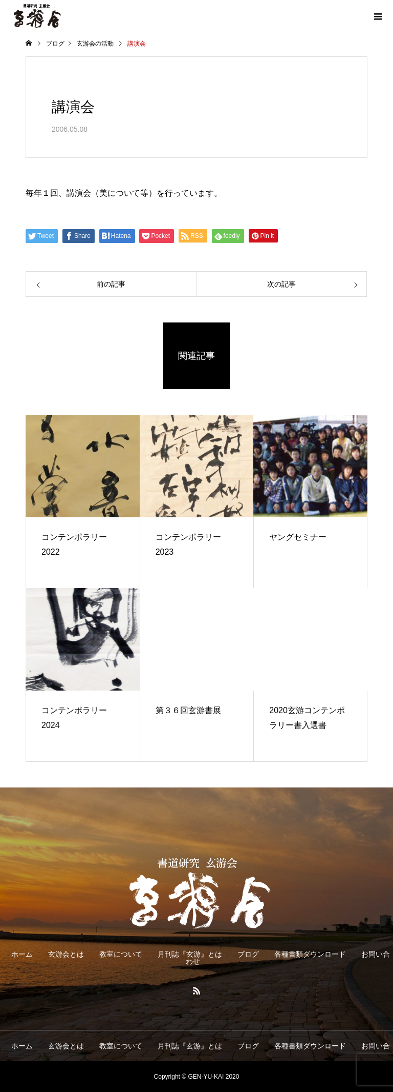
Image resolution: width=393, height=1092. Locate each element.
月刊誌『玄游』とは (190, 954)
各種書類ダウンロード (310, 954)
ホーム (22, 954)
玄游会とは (66, 954)
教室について (120, 954)
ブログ (248, 954)
